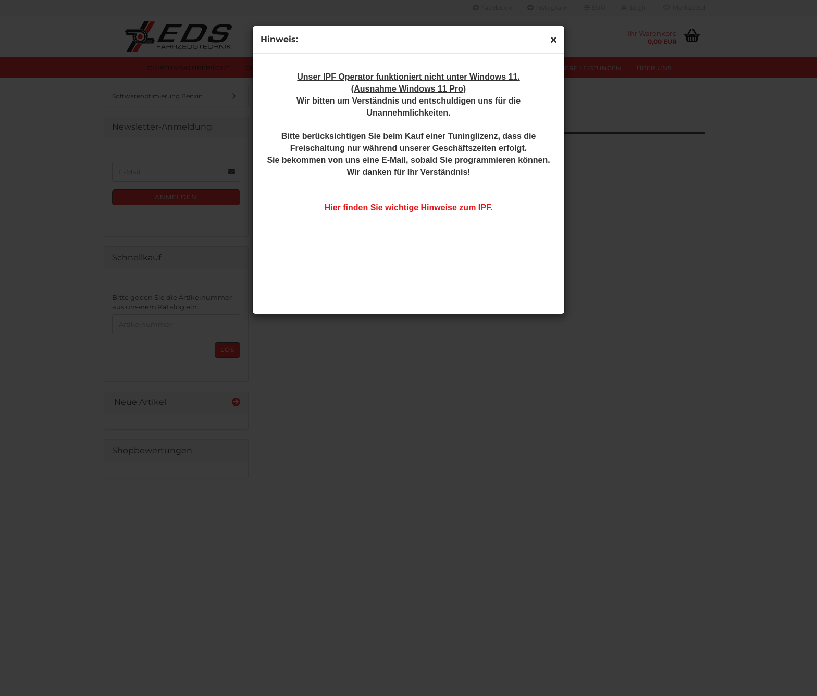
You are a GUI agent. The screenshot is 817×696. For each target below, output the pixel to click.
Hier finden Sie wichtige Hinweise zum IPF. (409, 207)
